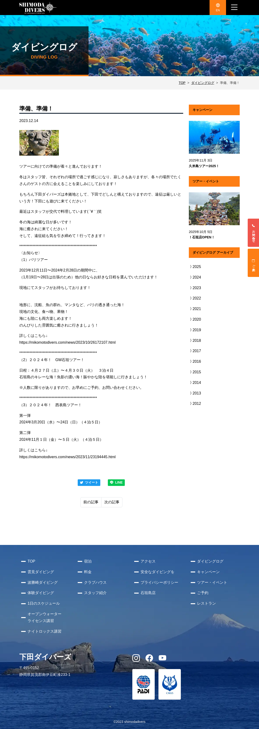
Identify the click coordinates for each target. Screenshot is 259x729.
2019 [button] (195, 330)
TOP (182, 83)
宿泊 (88, 561)
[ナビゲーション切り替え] (234, 7)
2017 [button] (195, 351)
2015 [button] (195, 372)
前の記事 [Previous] (90, 502)
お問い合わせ (253, 232)
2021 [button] (195, 309)
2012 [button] (195, 404)
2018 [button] (195, 341)
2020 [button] (195, 319)
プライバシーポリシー (159, 582)
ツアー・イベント (212, 582)
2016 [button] (195, 361)
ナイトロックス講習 (44, 631)
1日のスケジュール (44, 603)
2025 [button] (195, 267)
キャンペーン (208, 572)
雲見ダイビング (41, 572)
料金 (88, 572)
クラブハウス (95, 582)
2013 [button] (195, 393)
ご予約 (253, 262)
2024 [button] (195, 277)
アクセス (148, 561)
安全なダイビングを (157, 572)
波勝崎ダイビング (43, 582)
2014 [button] (195, 383)
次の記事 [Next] (111, 502)
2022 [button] (195, 298)
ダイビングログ (202, 83)
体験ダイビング (41, 593)
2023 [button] (195, 288)
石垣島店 (148, 593)
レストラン (206, 603)
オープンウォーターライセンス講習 (44, 617)
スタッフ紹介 (95, 593)
